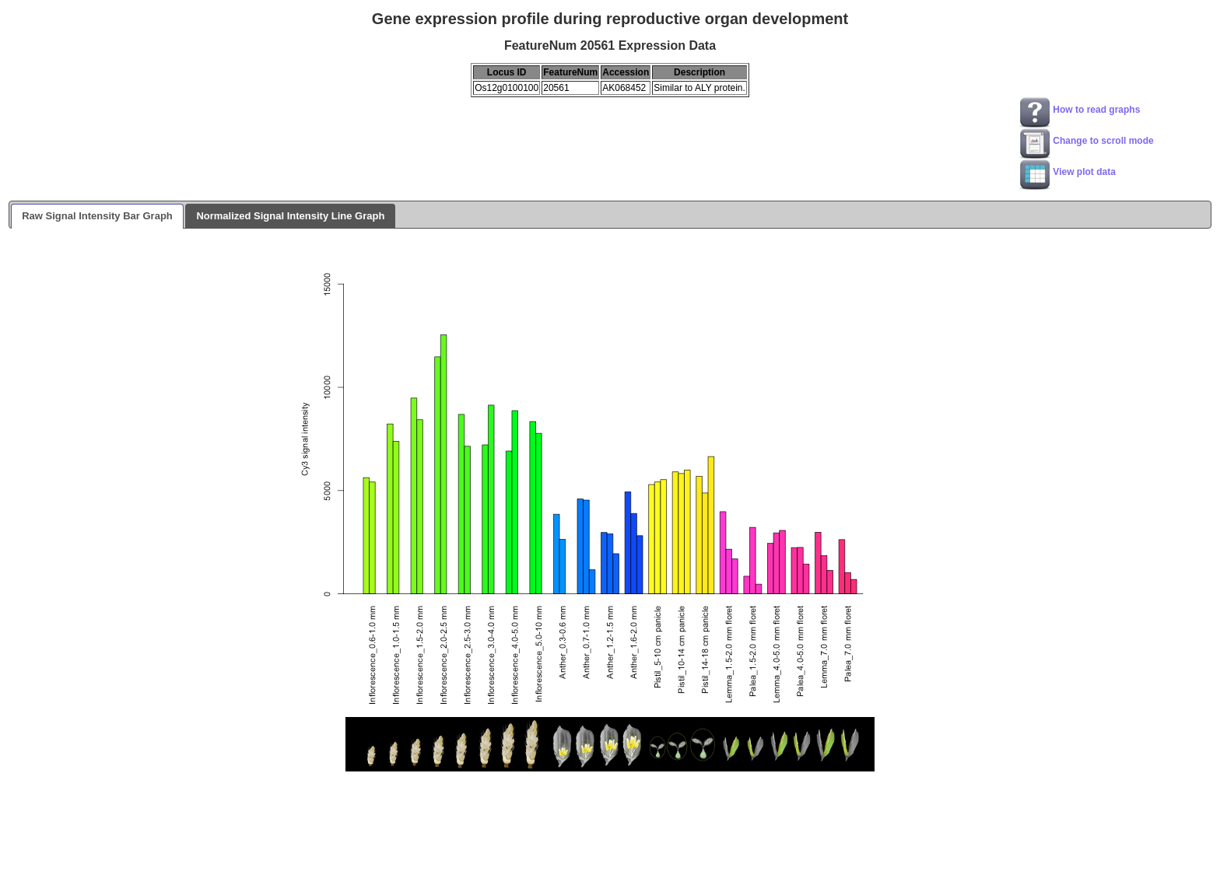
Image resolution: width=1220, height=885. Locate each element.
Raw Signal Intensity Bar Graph (97, 216)
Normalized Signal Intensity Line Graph (290, 216)
